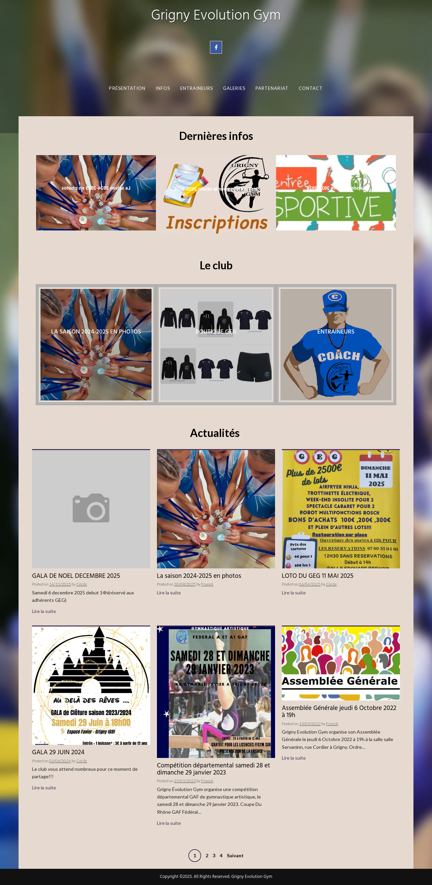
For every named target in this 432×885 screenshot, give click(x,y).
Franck (207, 584)
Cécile (81, 584)
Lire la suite (44, 611)
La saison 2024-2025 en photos (199, 576)
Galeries (234, 88)
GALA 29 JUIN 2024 (58, 752)
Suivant (235, 855)
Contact (311, 88)
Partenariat (272, 88)
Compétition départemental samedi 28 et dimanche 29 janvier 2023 (213, 769)
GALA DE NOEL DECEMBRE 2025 (76, 576)
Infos (163, 88)
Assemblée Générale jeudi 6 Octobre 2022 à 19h (339, 711)
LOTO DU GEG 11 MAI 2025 (317, 576)
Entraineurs (196, 88)
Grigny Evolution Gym (216, 16)
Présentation (127, 88)
